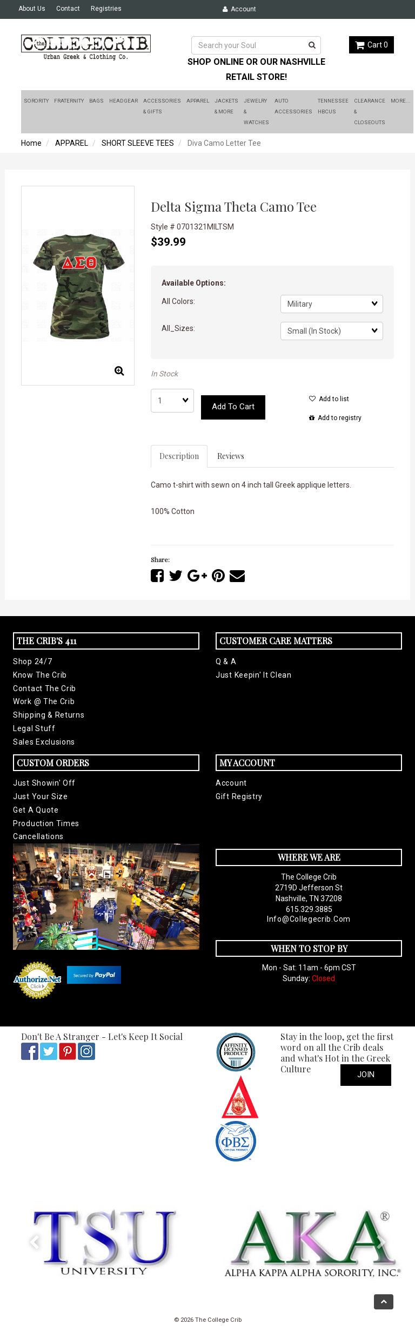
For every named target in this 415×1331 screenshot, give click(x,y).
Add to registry (335, 418)
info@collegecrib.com (309, 919)
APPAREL (71, 143)
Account (239, 9)
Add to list (329, 399)
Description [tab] (179, 456)
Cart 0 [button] (371, 44)
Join (365, 1074)
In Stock (164, 373)
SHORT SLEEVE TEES (138, 143)
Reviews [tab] (230, 456)
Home (31, 143)
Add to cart (233, 406)
